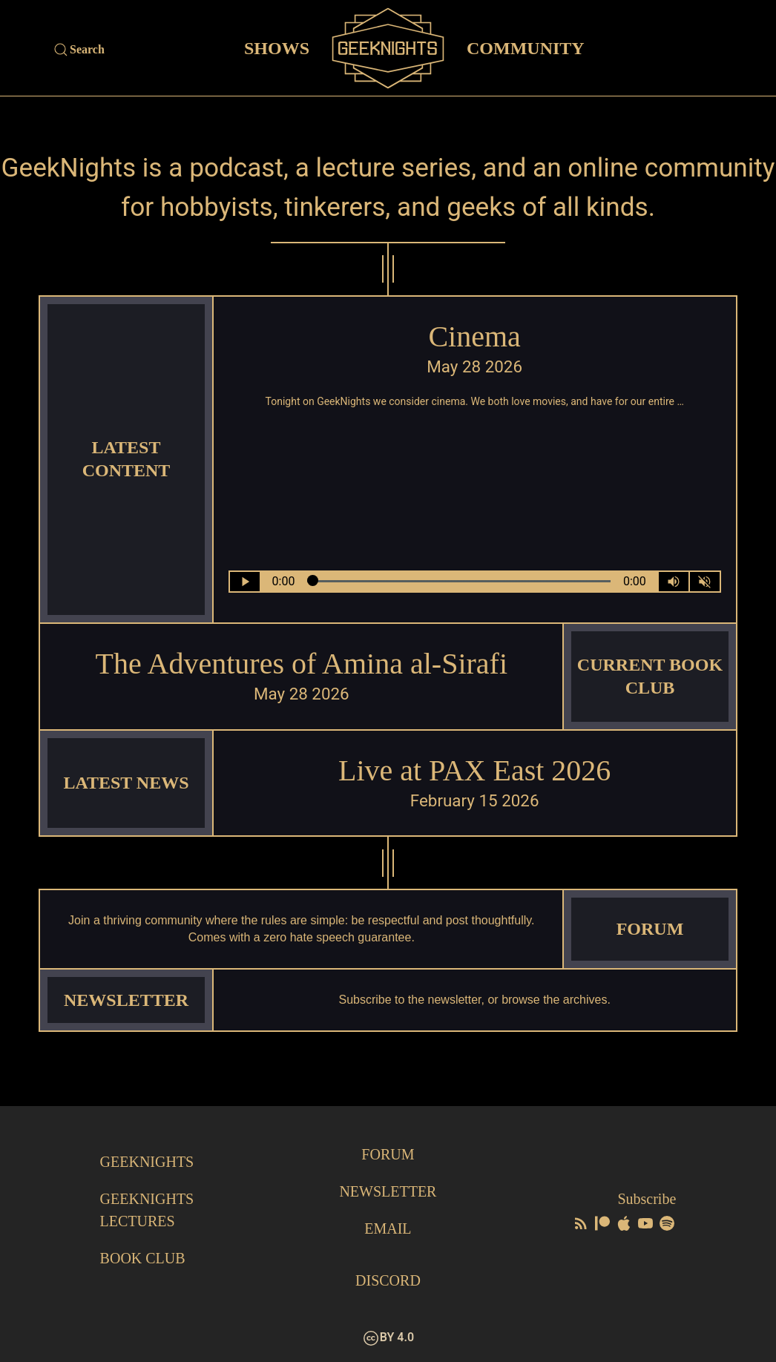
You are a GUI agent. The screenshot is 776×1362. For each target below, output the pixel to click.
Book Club (142, 1258)
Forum (387, 1154)
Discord (388, 1280)
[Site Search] (138, 49)
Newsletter (387, 1191)
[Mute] (705, 581)
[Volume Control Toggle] (673, 581)
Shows (276, 47)
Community (526, 47)
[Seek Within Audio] (459, 581)
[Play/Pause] (245, 581)
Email (387, 1228)
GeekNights (147, 1162)
